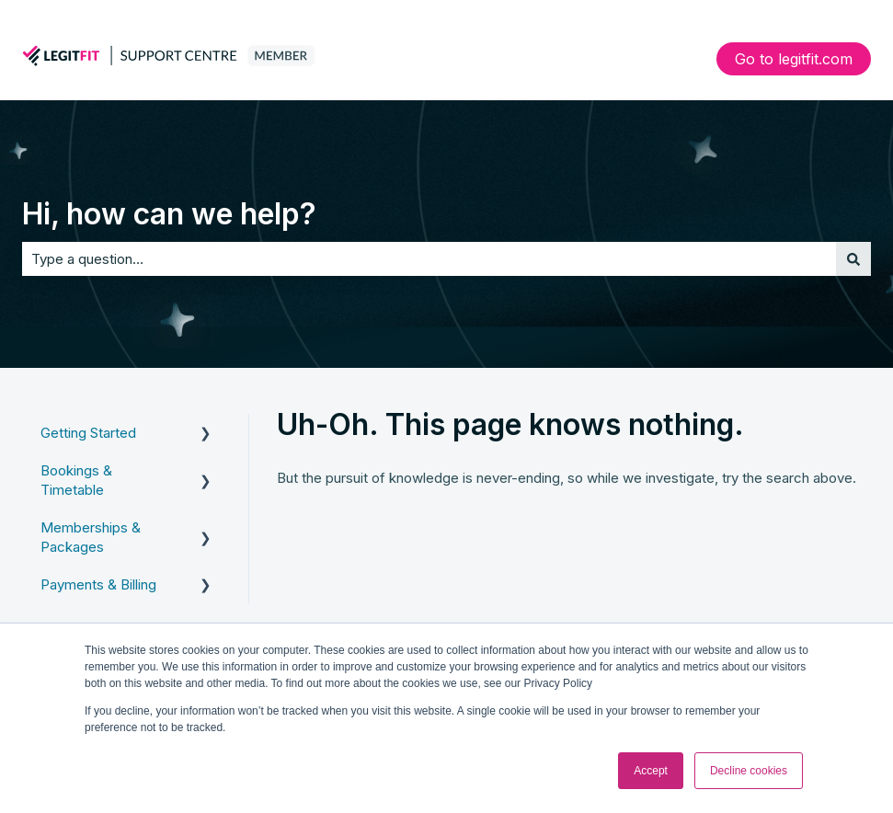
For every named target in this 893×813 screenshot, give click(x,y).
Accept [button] (651, 770)
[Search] (853, 259)
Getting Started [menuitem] (88, 432)
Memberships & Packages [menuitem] (90, 537)
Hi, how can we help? (169, 214)
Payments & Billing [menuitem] (98, 584)
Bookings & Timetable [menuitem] (76, 480)
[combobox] (429, 259)
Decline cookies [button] (748, 770)
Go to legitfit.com (794, 59)
